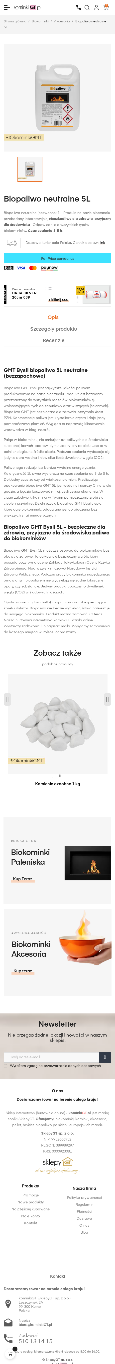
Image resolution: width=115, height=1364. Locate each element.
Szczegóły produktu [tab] (53, 329)
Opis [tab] (53, 317)
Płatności (84, 1254)
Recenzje (54, 340)
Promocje (30, 1226)
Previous (7, 699)
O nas (84, 1268)
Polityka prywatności (84, 1240)
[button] (72, 971)
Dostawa (84, 1261)
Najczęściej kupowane (30, 1240)
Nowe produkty (30, 1233)
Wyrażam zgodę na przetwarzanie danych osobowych (52, 1066)
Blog (84, 1275)
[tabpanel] (57, 735)
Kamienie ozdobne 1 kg (57, 784)
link (102, 243)
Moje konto (30, 1247)
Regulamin (84, 1247)
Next (107, 699)
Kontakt (30, 1254)
